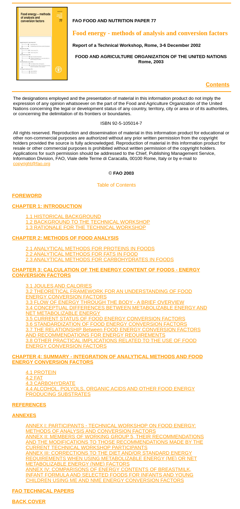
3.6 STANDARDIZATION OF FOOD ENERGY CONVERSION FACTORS (106, 324)
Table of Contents (116, 185)
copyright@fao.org (31, 163)
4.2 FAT (34, 377)
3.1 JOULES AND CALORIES (59, 286)
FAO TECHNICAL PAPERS (43, 491)
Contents (217, 85)
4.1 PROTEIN (41, 372)
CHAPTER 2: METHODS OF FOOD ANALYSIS (65, 238)
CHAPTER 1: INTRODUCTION (47, 206)
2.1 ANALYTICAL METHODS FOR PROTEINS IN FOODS (90, 248)
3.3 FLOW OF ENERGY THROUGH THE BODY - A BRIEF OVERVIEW (105, 302)
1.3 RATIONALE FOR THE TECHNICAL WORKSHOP (86, 227)
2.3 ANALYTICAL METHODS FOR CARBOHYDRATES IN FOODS (100, 259)
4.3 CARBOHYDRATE (50, 383)
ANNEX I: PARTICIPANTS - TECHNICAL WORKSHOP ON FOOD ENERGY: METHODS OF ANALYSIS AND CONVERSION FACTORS (111, 428)
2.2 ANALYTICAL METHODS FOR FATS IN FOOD (82, 254)
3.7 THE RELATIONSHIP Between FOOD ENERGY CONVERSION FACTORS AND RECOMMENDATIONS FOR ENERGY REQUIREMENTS (113, 332)
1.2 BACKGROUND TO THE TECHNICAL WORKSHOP (88, 222)
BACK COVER (29, 501)
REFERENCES (29, 404)
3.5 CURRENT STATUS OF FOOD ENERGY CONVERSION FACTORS (105, 318)
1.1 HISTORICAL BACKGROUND (63, 216)
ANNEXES (24, 415)
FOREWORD (27, 195)
